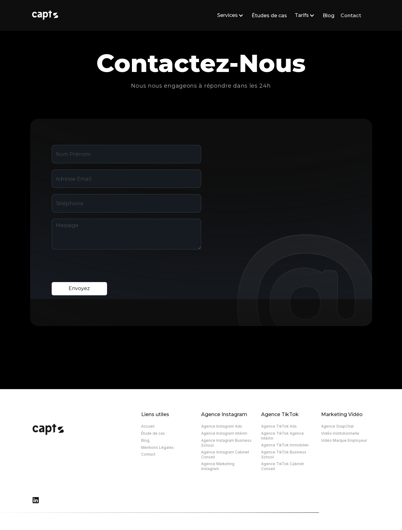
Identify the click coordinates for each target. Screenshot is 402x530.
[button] (229, 15)
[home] (115, 15)
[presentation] (98, 268)
